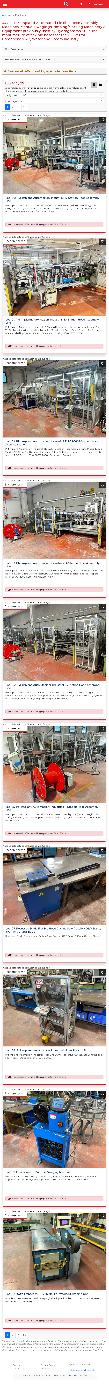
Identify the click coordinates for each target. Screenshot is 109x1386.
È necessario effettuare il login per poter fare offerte (38, 224)
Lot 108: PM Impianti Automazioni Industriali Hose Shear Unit (45, 1050)
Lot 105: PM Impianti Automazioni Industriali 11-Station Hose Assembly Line (51, 808)
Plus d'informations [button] (54, 49)
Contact (17, 1365)
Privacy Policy (48, 1365)
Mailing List (18, 1368)
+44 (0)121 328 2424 (80, 1364)
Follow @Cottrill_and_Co (82, 1370)
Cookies (45, 1368)
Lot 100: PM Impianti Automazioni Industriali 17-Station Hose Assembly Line (52, 199)
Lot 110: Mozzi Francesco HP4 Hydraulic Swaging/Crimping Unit (46, 1294)
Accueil (7, 15)
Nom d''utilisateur (92, 4)
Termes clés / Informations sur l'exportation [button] (54, 59)
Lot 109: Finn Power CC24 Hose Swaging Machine (37, 1172)
